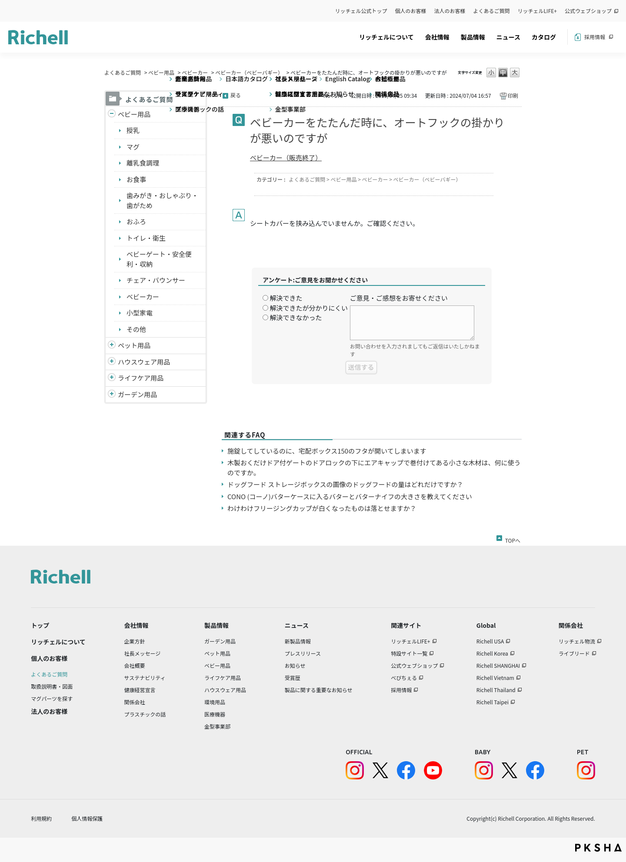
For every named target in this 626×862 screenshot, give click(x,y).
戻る (235, 95)
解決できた (286, 297)
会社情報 (437, 37)
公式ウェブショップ (588, 10)
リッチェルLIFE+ (537, 10)
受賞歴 (292, 677)
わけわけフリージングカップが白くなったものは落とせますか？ (321, 508)
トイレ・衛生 (146, 237)
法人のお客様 (450, 10)
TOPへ (512, 539)
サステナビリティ (145, 677)
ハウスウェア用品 (144, 361)
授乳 (133, 130)
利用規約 (41, 818)
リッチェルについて (386, 37)
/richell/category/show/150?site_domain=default (112, 395)
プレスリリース (303, 653)
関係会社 (134, 702)
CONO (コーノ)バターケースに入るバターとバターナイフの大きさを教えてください (349, 496)
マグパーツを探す (52, 698)
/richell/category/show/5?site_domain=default (112, 114)
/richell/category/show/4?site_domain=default (112, 346)
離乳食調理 (143, 162)
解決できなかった (296, 317)
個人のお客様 (410, 10)
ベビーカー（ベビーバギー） (249, 72)
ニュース (508, 37)
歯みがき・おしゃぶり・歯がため (162, 200)
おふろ (136, 221)
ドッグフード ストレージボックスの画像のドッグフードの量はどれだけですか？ (345, 484)
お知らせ (295, 665)
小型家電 (140, 312)
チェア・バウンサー (156, 280)
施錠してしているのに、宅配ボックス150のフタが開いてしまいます (326, 450)
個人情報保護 (87, 818)
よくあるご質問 (491, 10)
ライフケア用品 (140, 377)
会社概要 (134, 665)
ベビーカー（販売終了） (286, 157)
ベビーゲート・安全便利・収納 (159, 259)
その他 (136, 329)
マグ (133, 146)
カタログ (544, 37)
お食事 (136, 179)
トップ (40, 625)
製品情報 (473, 37)
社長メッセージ (142, 653)
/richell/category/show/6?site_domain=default (112, 378)
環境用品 (214, 702)
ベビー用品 (161, 72)
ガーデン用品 (137, 394)
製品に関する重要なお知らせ (319, 689)
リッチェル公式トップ (361, 10)
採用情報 (594, 36)
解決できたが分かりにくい (309, 307)
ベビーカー (195, 72)
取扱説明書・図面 (52, 686)
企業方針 (134, 641)
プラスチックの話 (145, 714)
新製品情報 (298, 641)
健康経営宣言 (140, 689)
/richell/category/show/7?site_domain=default (112, 362)
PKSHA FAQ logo (598, 847)
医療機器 (214, 714)
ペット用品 (134, 345)
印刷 (513, 95)
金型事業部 (217, 726)
